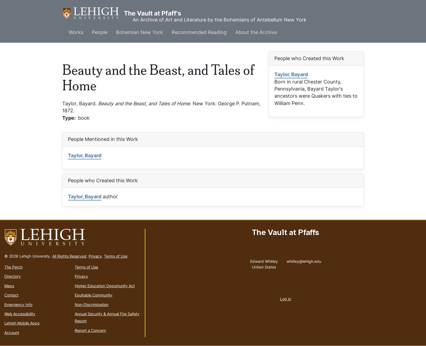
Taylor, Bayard (291, 74)
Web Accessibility (19, 313)
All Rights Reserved (69, 256)
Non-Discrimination (91, 304)
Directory (12, 276)
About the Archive (256, 32)
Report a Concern (90, 330)
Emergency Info (18, 304)
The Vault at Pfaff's (93, 13)
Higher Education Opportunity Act (105, 285)
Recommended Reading (199, 32)
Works (76, 32)
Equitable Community (93, 295)
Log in (285, 298)
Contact (11, 295)
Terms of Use (115, 256)
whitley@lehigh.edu (304, 260)
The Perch (13, 267)
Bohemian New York (139, 32)
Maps (9, 285)
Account (11, 332)
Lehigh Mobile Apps (21, 323)
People (99, 32)
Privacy (95, 256)
